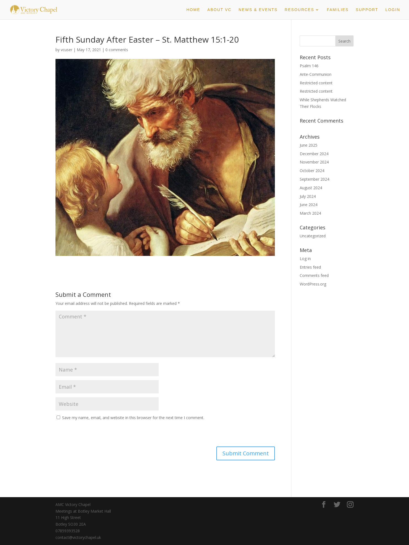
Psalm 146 (309, 65)
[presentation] (93, 434)
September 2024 (314, 179)
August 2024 (311, 187)
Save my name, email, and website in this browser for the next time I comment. (133, 417)
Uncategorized (313, 235)
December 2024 (314, 153)
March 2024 (310, 213)
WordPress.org (313, 284)
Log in (305, 258)
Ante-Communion (315, 74)
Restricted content (316, 82)
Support (367, 10)
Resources (299, 10)
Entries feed (310, 267)
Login (392, 10)
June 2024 (308, 204)
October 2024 (312, 170)
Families (338, 10)
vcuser (66, 49)
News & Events (258, 10)
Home (193, 10)
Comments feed (314, 275)
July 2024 (308, 196)
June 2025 (308, 145)
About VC (219, 10)
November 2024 (314, 162)
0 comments (116, 49)
